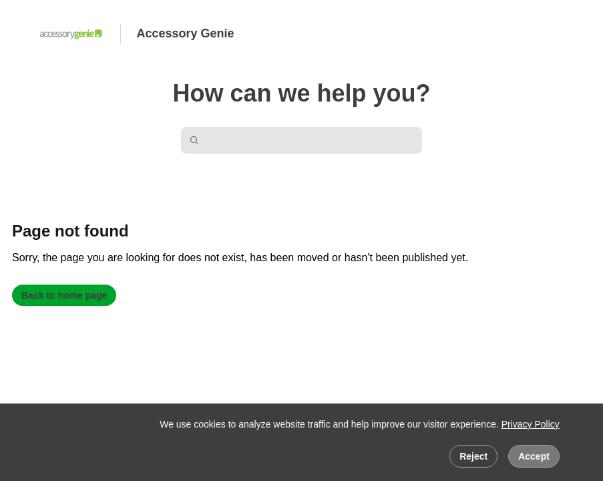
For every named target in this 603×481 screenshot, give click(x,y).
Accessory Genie (185, 33)
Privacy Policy (530, 424)
